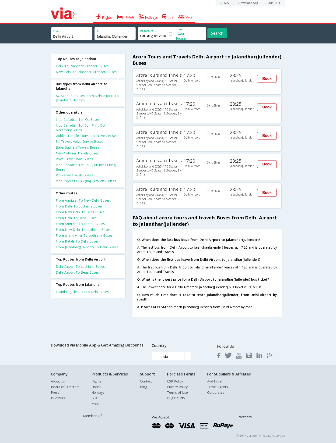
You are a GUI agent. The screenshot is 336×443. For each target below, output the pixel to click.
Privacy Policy (177, 387)
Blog (143, 387)
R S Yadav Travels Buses (74, 175)
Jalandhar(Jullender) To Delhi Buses (82, 291)
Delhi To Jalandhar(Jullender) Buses (82, 66)
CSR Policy (175, 381)
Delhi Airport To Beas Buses (77, 272)
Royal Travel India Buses (74, 159)
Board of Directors (65, 387)
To (98, 31)
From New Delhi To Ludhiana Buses (83, 229)
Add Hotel (214, 381)
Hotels (96, 387)
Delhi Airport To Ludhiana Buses (80, 266)
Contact (146, 381)
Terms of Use (177, 392)
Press (55, 392)
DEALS (224, 3)
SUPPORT (274, 3)
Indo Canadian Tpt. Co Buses (78, 119)
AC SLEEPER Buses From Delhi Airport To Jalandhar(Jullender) (87, 97)
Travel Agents (217, 387)
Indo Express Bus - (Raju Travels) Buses (86, 181)
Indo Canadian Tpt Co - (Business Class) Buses (86, 167)
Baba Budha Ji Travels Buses (77, 147)
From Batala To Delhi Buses (77, 241)
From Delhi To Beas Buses (76, 218)
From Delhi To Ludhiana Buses (79, 206)
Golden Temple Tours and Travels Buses (86, 135)
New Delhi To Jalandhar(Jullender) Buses (86, 72)
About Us (58, 381)
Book (267, 79)
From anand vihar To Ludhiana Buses (84, 235)
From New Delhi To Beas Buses (80, 212)
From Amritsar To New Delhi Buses (83, 200)
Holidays (97, 392)
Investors (58, 398)
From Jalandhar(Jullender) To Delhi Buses (87, 247)
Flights (96, 381)
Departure (146, 30)
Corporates (215, 392)
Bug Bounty (176, 398)
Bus (94, 398)
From (56, 31)
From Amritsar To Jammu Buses (80, 224)
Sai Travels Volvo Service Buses (79, 141)
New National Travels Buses (77, 153)
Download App (248, 3)
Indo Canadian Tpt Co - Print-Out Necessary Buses (80, 127)
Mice (95, 403)
